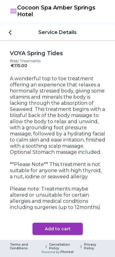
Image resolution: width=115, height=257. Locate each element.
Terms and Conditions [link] (19, 246)
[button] (13, 11)
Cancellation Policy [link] (60, 246)
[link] (61, 11)
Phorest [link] (66, 252)
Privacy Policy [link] (90, 246)
